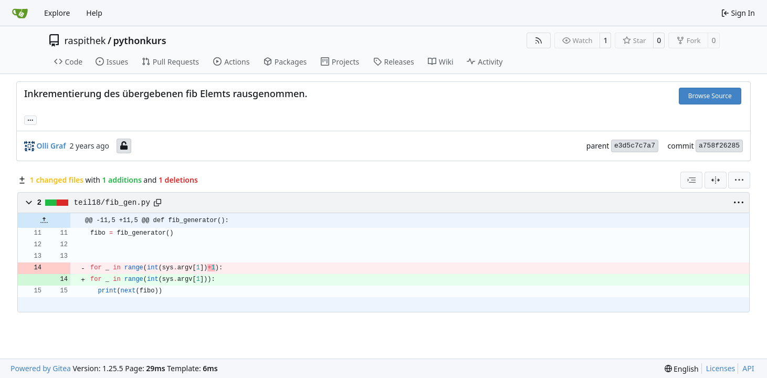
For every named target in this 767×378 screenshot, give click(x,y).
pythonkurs (139, 40)
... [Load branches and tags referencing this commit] (30, 119)
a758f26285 (719, 146)
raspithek (85, 40)
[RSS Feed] (539, 40)
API (748, 368)
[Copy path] (157, 202)
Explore (57, 13)
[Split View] (716, 180)
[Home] (20, 13)
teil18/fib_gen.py (112, 202)
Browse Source (710, 95)
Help (94, 13)
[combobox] (691, 180)
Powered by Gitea (40, 368)
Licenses (721, 368)
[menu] (739, 180)
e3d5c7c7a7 (634, 146)
